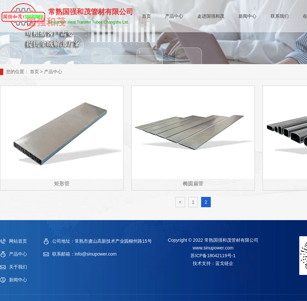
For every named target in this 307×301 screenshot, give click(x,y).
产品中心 (174, 16)
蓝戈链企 (224, 263)
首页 (146, 16)
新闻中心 (247, 16)
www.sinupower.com (213, 247)
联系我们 (280, 16)
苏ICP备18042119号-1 (213, 255)
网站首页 (18, 241)
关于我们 (18, 266)
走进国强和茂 (210, 16)
